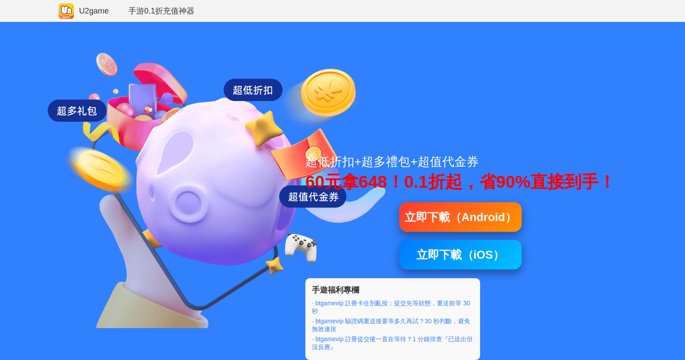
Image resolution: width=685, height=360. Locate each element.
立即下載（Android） (460, 217)
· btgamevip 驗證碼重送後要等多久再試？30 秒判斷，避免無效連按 (391, 325)
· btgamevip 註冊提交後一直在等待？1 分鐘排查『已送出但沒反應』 (392, 343)
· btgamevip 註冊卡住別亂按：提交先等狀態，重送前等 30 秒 (391, 307)
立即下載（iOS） (461, 254)
